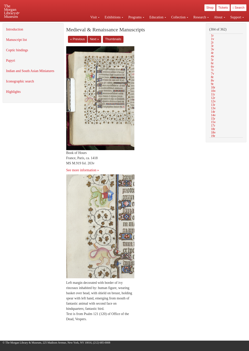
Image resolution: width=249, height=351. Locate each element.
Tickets (223, 7)
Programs (136, 17)
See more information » (82, 170)
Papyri (10, 60)
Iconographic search (20, 81)
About (219, 17)
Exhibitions (114, 17)
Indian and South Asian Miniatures (30, 71)
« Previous (77, 39)
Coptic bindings (17, 50)
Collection (179, 17)
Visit (94, 17)
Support (237, 17)
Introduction (14, 29)
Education (157, 17)
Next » (94, 39)
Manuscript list (16, 40)
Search (239, 7)
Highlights (13, 92)
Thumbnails (113, 39)
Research (201, 17)
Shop (210, 7)
